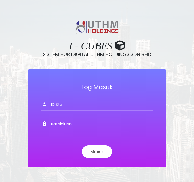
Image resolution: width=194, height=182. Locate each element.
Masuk (97, 152)
